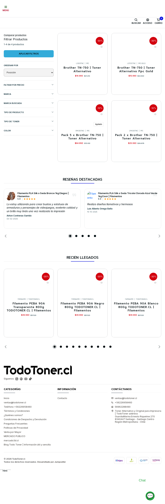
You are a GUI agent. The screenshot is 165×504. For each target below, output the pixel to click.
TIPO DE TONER (29, 138)
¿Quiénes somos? (13, 446)
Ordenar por (11, 83)
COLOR (29, 148)
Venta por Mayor (12, 463)
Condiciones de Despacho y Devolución (25, 450)
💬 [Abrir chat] (150, 495)
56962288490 (121, 438)
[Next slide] (158, 263)
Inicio (6, 31)
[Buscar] (136, 21)
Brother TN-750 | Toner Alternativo (82, 88)
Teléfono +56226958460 (18, 438)
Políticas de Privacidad (16, 459)
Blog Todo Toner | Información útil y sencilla (27, 476)
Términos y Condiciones (17, 442)
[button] (70, 263)
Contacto (62, 429)
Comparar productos (15, 53)
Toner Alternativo (43, 31)
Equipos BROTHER (80, 31)
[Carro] (158, 21)
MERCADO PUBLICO (14, 467)
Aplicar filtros (29, 71)
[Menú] (6, 9)
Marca (29, 111)
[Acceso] (147, 21)
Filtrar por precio (29, 102)
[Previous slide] (6, 263)
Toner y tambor (21, 31)
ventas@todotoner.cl (15, 433)
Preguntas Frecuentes (15, 454)
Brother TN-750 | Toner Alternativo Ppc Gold (136, 88)
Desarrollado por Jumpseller (51, 493)
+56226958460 (121, 433)
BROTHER (61, 31)
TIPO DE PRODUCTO (29, 129)
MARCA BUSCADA (29, 120)
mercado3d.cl (11, 471)
